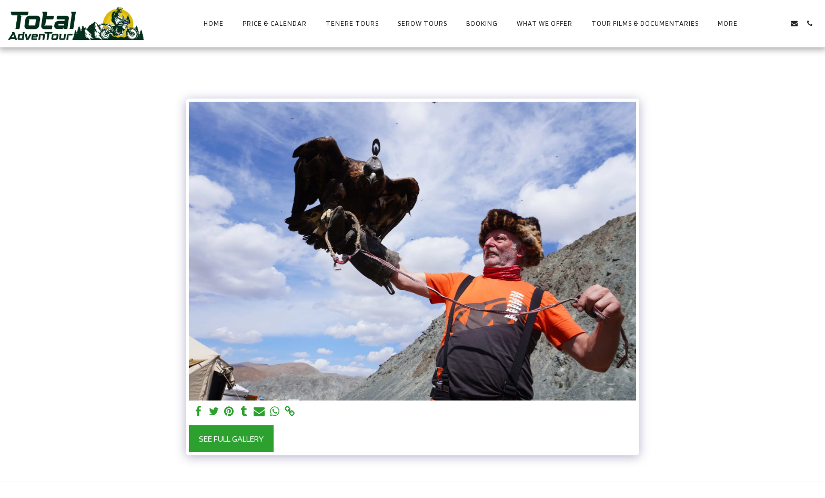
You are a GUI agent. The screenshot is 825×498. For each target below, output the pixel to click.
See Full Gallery (231, 438)
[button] (764, 23)
